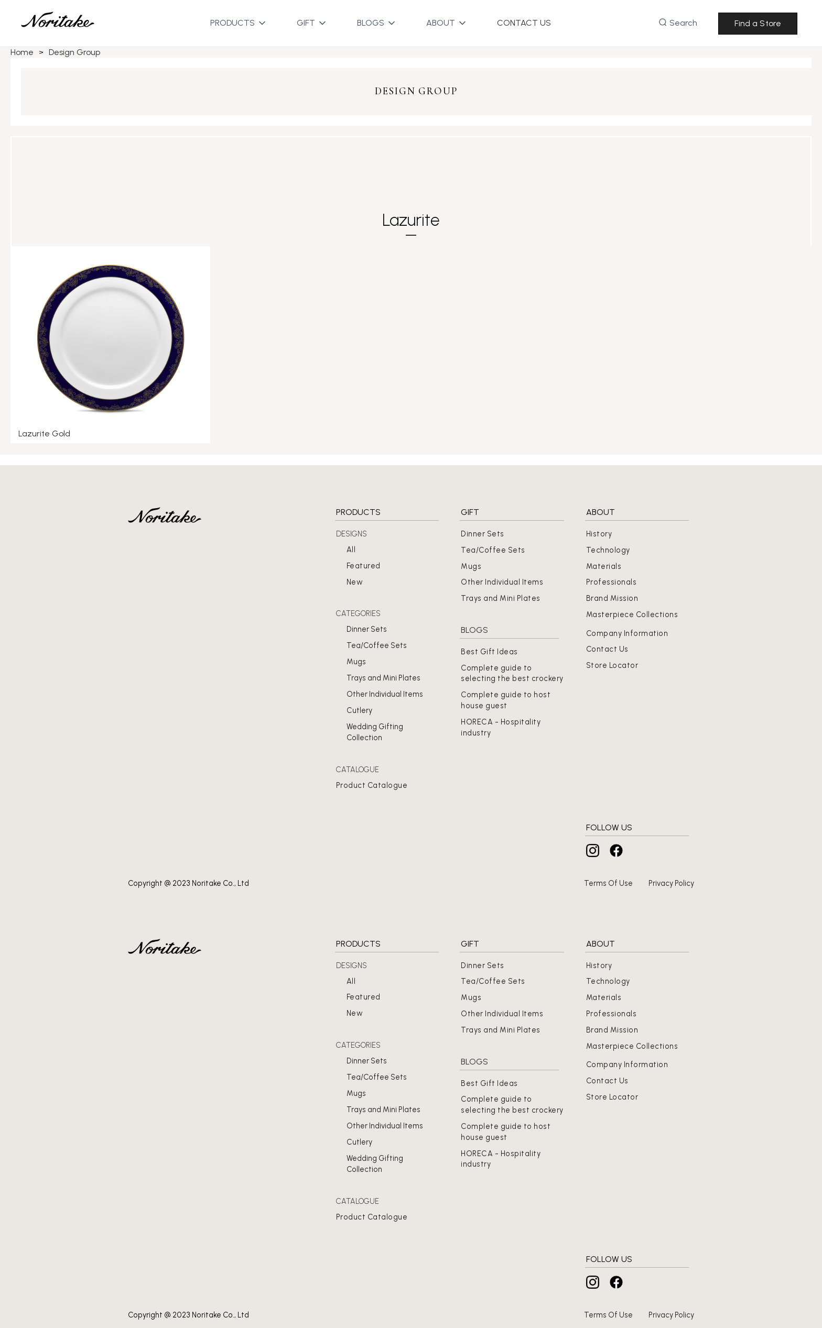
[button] (232, 23)
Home (22, 52)
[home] (57, 23)
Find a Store (757, 23)
